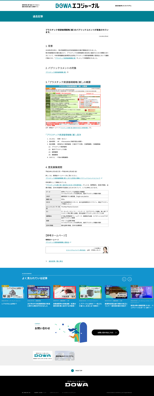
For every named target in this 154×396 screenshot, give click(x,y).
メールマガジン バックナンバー (69, 392)
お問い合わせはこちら (105, 332)
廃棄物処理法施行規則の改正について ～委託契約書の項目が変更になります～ (116, 305)
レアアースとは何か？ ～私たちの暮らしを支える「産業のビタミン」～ (90, 305)
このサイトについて (54, 392)
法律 (68, 301)
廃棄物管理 (38, 301)
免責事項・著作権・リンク (40, 392)
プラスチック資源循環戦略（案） (65, 58)
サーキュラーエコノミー (15, 301)
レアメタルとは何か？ (9, 303)
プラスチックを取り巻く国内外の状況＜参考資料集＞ (74, 128)
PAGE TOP (79, 370)
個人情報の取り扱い (26, 392)
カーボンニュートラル (144, 301)
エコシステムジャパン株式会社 (75, 250)
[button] (124, 279)
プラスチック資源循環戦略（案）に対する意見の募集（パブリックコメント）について (73, 178)
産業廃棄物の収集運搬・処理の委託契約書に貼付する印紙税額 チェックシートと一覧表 (65, 305)
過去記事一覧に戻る (56, 261)
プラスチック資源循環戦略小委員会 (57, 242)
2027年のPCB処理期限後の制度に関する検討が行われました (38, 304)
